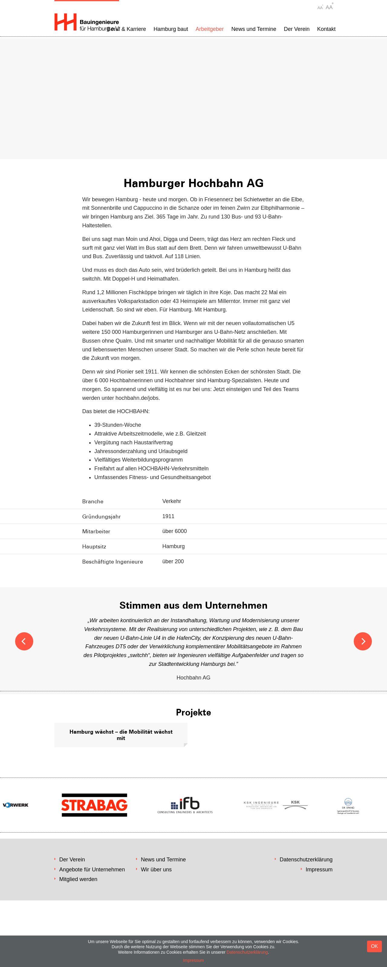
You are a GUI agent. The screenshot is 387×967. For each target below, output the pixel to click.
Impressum (319, 870)
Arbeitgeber (210, 29)
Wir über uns (156, 870)
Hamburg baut (171, 29)
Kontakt (326, 29)
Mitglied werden (78, 879)
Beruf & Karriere (126, 29)
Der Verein (297, 29)
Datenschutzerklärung (306, 860)
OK (374, 946)
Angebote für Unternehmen (92, 870)
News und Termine (253, 29)
